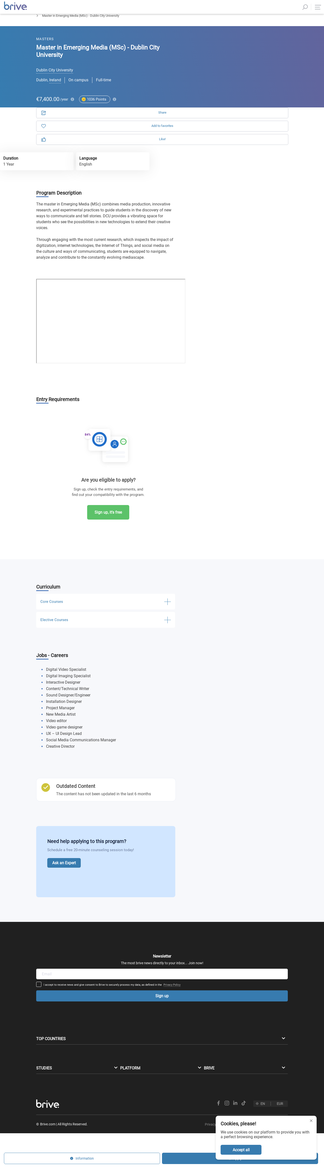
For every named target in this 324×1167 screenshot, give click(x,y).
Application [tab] (216, 56)
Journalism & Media (71, 28)
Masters (42, 28)
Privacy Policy (210, 935)
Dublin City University (54, 78)
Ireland (55, 88)
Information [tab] (259, 56)
